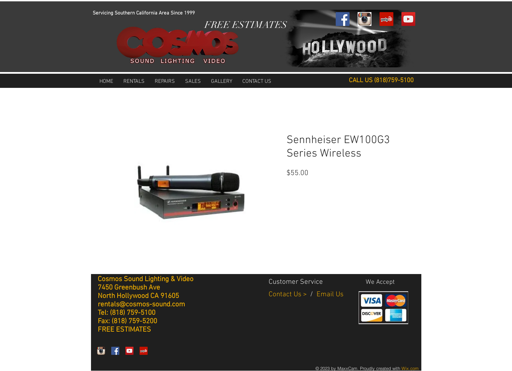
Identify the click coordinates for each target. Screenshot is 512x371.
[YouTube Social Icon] (408, 19)
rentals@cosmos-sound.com (141, 304)
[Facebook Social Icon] (343, 19)
